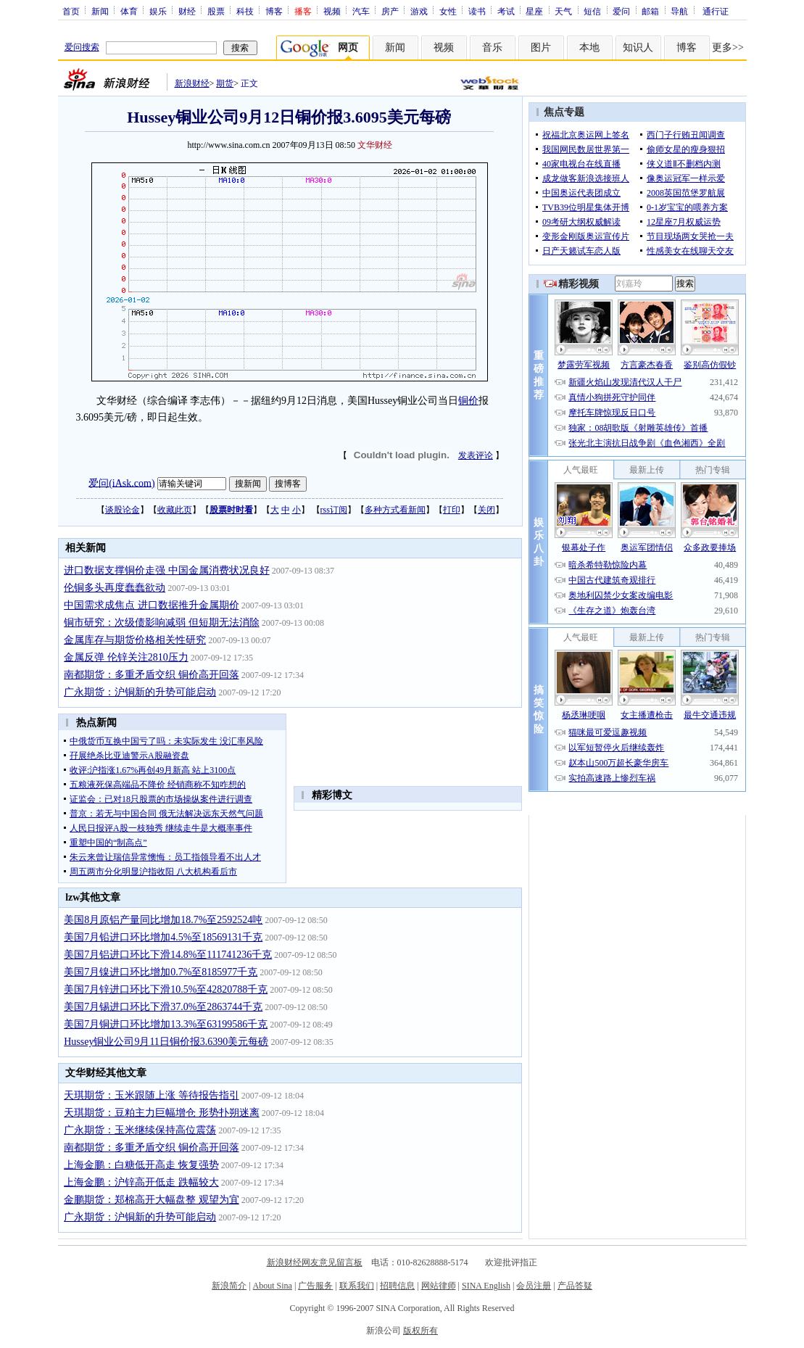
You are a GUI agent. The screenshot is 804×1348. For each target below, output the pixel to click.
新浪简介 (229, 1286)
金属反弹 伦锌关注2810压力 (126, 657)
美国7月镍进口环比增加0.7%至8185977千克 (160, 972)
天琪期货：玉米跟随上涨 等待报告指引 (151, 1095)
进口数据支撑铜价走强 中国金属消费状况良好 (167, 570)
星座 (534, 11)
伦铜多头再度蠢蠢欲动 (114, 587)
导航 (679, 11)
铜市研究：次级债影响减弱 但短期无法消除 (162, 622)
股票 (216, 11)
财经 (187, 11)
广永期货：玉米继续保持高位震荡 (140, 1130)
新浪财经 (192, 83)
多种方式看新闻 (395, 510)
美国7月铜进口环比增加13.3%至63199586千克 (166, 1024)
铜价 (468, 400)
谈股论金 (122, 510)
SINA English (486, 1286)
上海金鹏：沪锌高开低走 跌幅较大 (141, 1182)
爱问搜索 (82, 47)
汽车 (361, 11)
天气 (563, 11)
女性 (448, 11)
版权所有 (420, 1331)
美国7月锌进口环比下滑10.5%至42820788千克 (166, 989)
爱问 (621, 11)
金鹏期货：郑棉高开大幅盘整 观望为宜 (151, 1199)
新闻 (100, 11)
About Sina (272, 1286)
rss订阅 (333, 510)
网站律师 (438, 1286)
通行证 (716, 11)
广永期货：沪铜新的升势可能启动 (140, 692)
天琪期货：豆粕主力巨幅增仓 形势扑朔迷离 (162, 1112)
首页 (71, 11)
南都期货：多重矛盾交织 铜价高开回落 (151, 674)
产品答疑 (575, 1286)
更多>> (728, 47)
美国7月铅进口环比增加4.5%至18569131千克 (163, 937)
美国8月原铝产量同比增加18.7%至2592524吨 (163, 919)
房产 (390, 11)
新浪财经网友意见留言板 (314, 1262)
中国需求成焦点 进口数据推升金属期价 (151, 605)
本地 (589, 47)
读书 (477, 11)
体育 (129, 11)
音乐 (492, 47)
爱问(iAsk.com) (121, 482)
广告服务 (315, 1286)
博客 (274, 11)
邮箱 (650, 11)
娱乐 (158, 11)
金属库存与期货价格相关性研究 (135, 639)
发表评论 (475, 455)
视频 (332, 11)
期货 (224, 83)
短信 (592, 11)
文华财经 (374, 145)
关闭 (486, 510)
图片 (541, 47)
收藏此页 (174, 510)
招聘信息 (397, 1286)
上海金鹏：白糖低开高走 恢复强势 (141, 1164)
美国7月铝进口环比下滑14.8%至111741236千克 (168, 954)
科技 (245, 11)
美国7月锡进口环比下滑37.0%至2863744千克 (163, 1006)
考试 (506, 11)
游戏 (419, 11)
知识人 (638, 47)
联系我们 (356, 1286)
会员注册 (533, 1286)
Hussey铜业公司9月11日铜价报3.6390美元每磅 (166, 1041)
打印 (451, 510)
